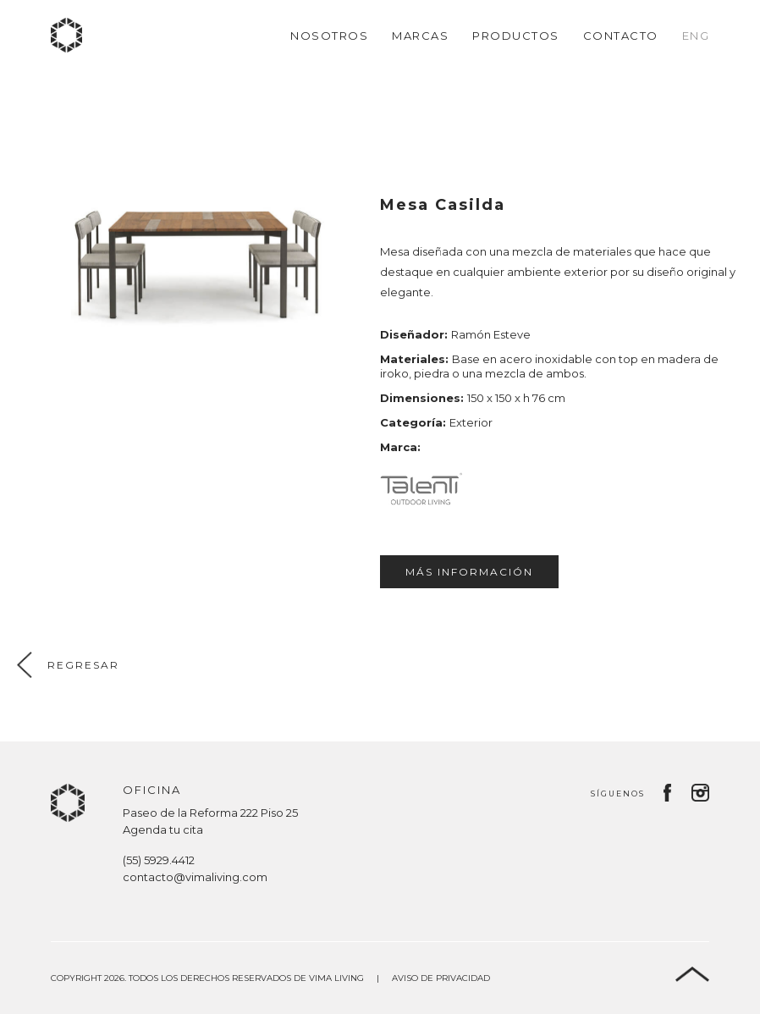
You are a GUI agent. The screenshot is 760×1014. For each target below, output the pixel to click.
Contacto (620, 35)
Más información (469, 571)
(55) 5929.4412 (159, 860)
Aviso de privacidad (441, 978)
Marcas (420, 35)
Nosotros (329, 35)
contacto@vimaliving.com (195, 877)
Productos (515, 35)
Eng (696, 35)
